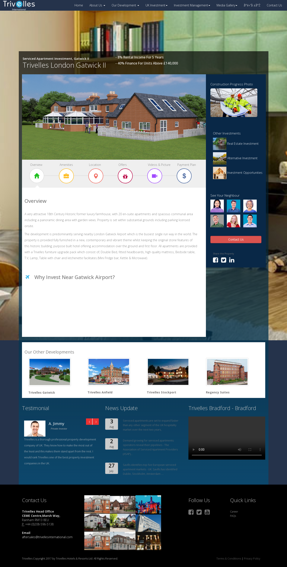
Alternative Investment (235, 158)
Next (95, 421)
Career (234, 511)
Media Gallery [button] (227, 5)
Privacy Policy (251, 558)
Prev (89, 421)
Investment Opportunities (237, 173)
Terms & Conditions (229, 558)
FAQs (233, 516)
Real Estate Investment (236, 144)
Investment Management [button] (192, 5)
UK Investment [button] (157, 5)
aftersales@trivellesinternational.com (47, 537)
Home (78, 5)
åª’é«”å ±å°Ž (252, 5)
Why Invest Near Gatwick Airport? (74, 277)
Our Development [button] (125, 5)
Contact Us (274, 5)
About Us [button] (97, 5)
